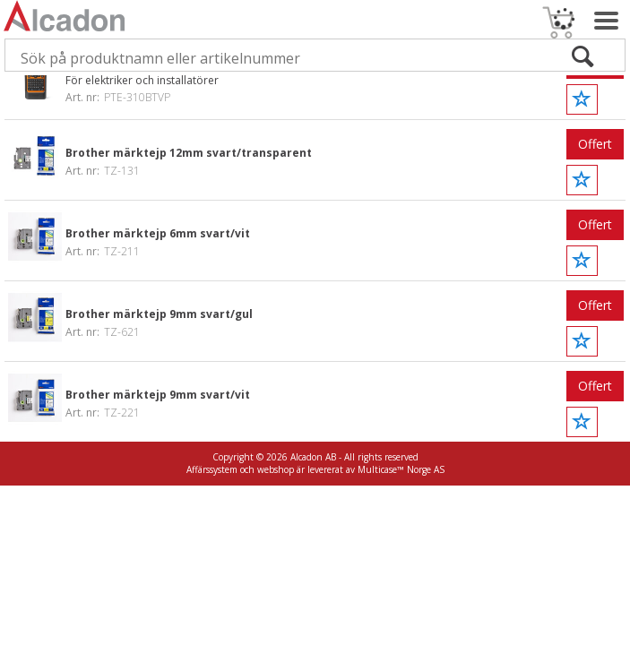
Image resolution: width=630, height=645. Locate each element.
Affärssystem (211, 469)
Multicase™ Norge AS (401, 469)
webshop (275, 469)
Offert (595, 143)
